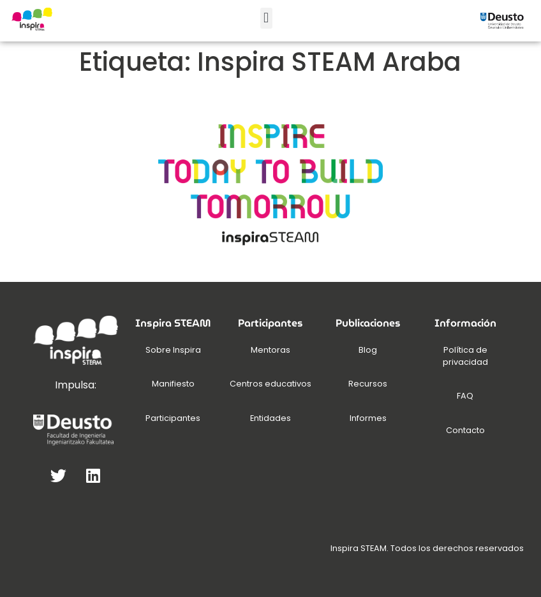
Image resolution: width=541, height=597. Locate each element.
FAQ (465, 395)
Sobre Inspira (173, 349)
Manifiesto (173, 383)
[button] (266, 18)
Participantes (172, 418)
